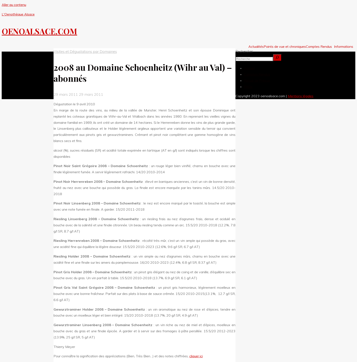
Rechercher (244, 51)
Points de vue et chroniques (285, 46)
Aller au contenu (14, 5)
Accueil (249, 68)
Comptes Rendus (319, 46)
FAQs (248, 87)
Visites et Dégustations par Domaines (85, 51)
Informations (343, 46)
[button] (320, 46)
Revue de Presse (257, 80)
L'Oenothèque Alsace (18, 14)
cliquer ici (196, 356)
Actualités (256, 46)
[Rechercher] (277, 57)
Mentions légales (300, 96)
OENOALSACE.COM (39, 31)
